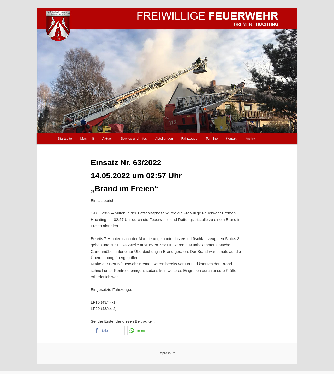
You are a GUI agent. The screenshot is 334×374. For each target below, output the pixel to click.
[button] (108, 330)
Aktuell (107, 138)
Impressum (167, 353)
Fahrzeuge (189, 138)
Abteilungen (164, 138)
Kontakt (231, 138)
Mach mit (87, 138)
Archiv (250, 138)
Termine (212, 138)
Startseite (65, 138)
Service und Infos (134, 138)
